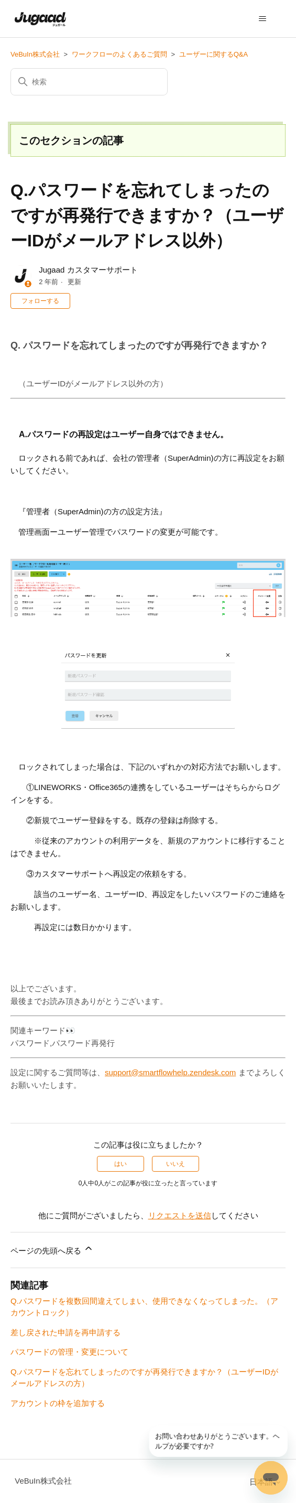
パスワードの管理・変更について (69, 1351)
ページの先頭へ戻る (52, 1249)
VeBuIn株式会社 (35, 54)
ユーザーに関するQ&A (213, 54)
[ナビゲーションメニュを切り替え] (262, 18)
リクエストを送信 (179, 1215)
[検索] (89, 82)
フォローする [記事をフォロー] (40, 301)
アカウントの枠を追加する (57, 1403)
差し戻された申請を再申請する (65, 1332)
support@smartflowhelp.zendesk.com (170, 1072)
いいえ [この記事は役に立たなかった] (175, 1163)
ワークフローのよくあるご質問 (119, 54)
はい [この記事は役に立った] (120, 1163)
